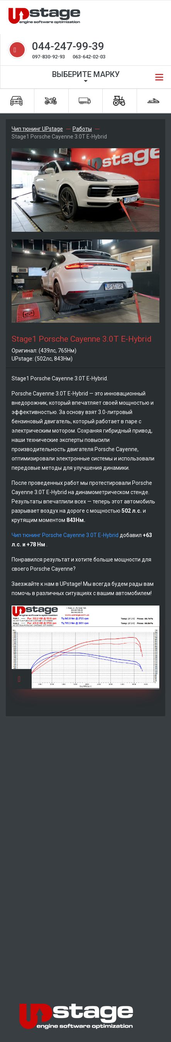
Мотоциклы (51, 101)
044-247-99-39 (68, 46)
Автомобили (16, 101)
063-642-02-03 (89, 57)
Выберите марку (86, 74)
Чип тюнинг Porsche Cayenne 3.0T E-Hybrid (66, 535)
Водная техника (153, 101)
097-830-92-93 (48, 57)
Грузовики (85, 101)
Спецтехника (119, 101)
